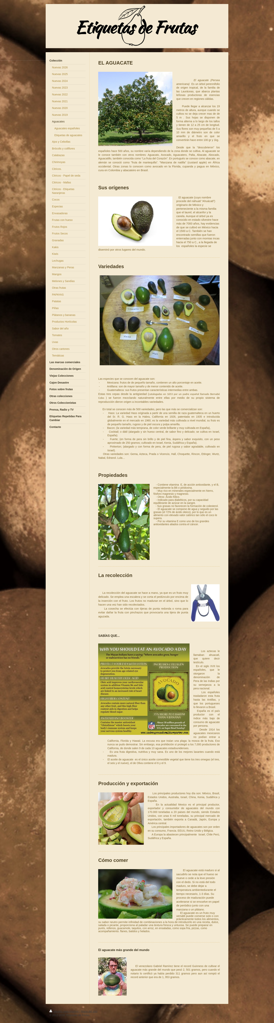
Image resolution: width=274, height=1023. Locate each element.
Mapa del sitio (89, 1011)
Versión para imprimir (64, 1011)
